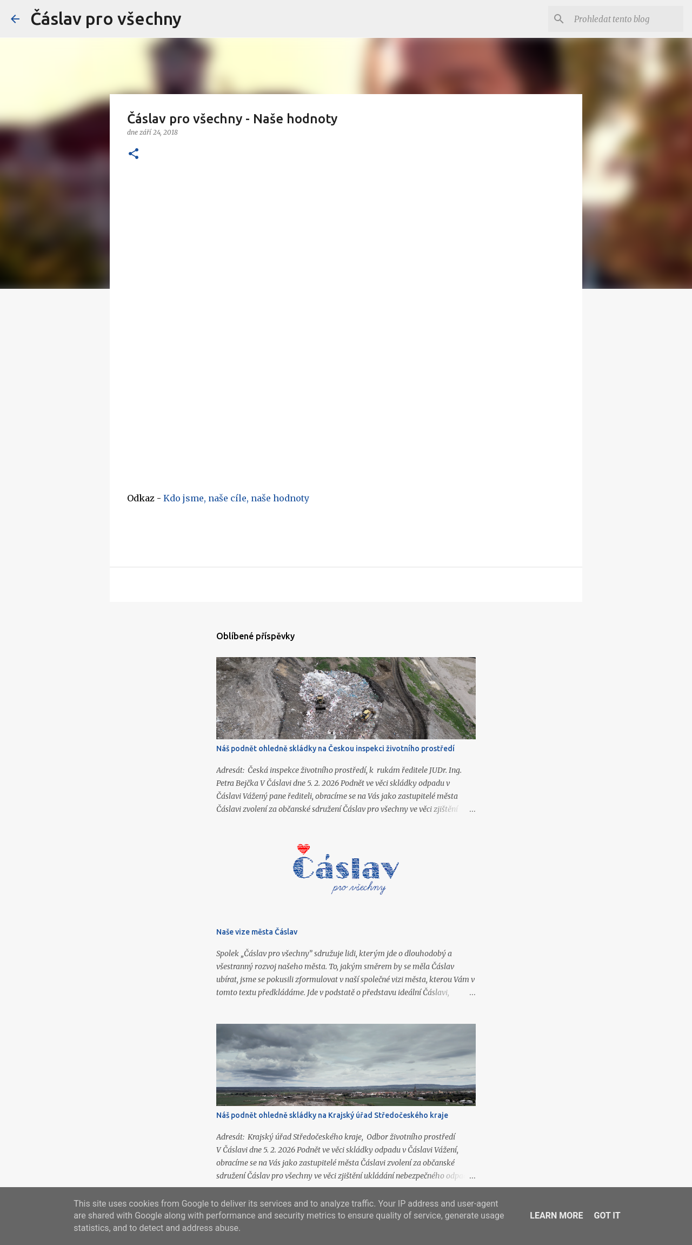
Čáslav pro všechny (106, 18)
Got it (607, 1215)
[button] (133, 154)
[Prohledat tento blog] (626, 19)
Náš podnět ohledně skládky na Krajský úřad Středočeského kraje (332, 1115)
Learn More (556, 1215)
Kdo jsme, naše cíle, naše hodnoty (236, 498)
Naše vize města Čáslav (256, 932)
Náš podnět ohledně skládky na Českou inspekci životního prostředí (335, 748)
